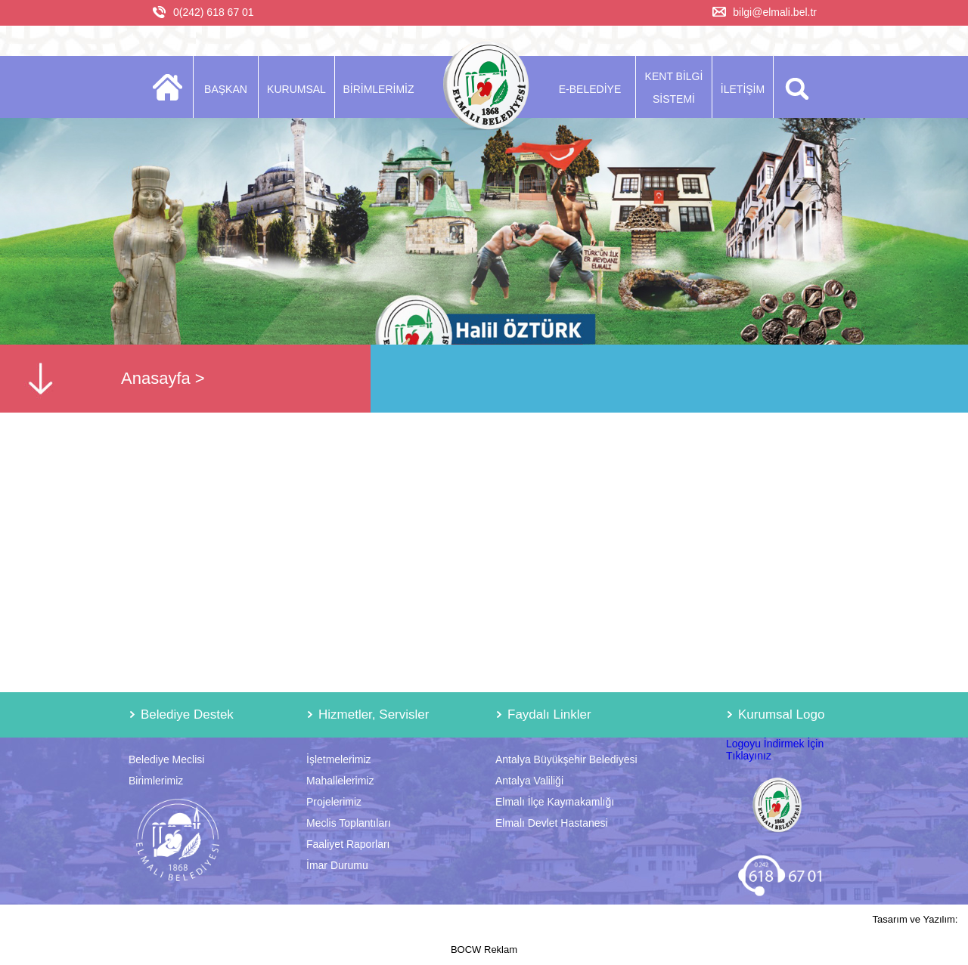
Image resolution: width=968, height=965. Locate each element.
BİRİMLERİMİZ (378, 89)
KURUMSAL (296, 89)
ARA (794, 87)
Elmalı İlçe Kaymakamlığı (554, 802)
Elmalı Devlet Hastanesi (551, 823)
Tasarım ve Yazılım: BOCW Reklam (704, 934)
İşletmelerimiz (338, 759)
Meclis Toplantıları (348, 823)
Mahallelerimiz (340, 781)
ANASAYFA (172, 87)
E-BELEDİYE (590, 89)
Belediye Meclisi (166, 759)
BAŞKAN (225, 89)
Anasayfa (156, 378)
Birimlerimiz (156, 781)
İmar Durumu (337, 865)
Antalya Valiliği (529, 781)
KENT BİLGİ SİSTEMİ (674, 87)
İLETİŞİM (743, 89)
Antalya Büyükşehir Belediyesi (566, 759)
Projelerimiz (333, 802)
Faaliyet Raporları (348, 844)
